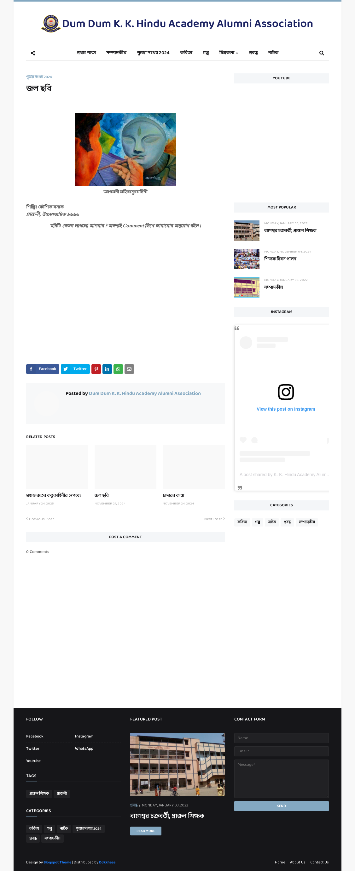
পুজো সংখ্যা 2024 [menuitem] (153, 53)
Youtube (33, 761)
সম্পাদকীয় (273, 287)
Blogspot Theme (58, 862)
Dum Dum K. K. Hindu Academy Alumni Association (144, 393)
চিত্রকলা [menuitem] (226, 53)
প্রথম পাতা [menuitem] (86, 53)
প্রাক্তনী (62, 794)
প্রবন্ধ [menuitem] (253, 53)
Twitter (32, 748)
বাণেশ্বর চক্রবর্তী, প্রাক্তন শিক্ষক (290, 231)
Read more (146, 831)
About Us (298, 862)
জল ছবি (102, 495)
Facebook (35, 736)
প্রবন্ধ (287, 522)
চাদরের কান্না (173, 495)
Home (280, 862)
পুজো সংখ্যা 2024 (39, 77)
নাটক (272, 522)
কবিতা (242, 522)
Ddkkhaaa (107, 862)
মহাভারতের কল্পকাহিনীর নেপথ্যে (53, 495)
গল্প (257, 522)
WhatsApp (84, 748)
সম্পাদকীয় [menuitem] (116, 53)
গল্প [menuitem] (206, 53)
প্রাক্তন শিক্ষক (39, 794)
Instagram (84, 736)
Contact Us (319, 862)
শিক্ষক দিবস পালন (280, 259)
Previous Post (41, 519)
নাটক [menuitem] (273, 53)
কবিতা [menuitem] (186, 53)
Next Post (213, 519)
